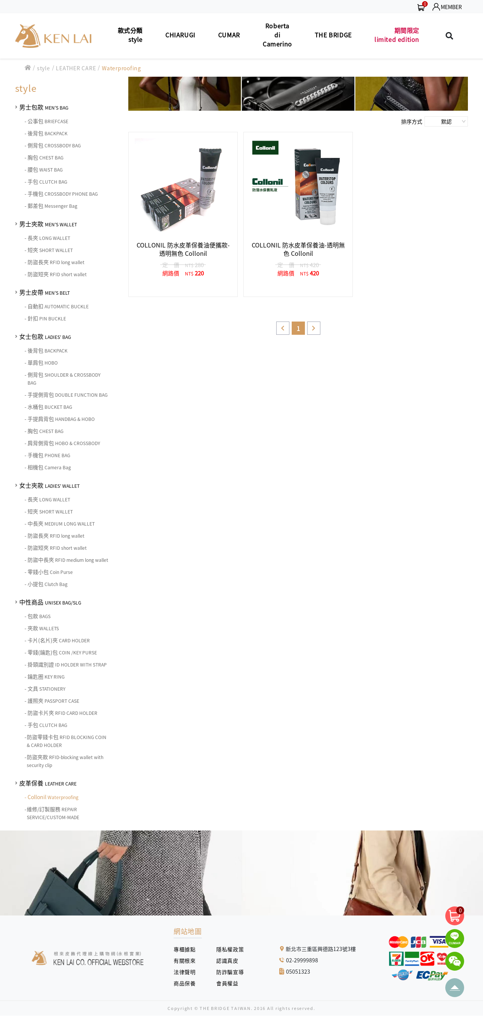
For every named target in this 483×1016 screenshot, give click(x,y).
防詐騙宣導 (230, 972)
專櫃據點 (184, 949)
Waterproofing (121, 68)
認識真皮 (230, 960)
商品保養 (187, 983)
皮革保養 (48, 782)
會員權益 (230, 983)
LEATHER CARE (76, 68)
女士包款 (45, 336)
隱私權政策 (227, 949)
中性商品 (50, 601)
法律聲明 (187, 972)
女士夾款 (49, 485)
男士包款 (43, 106)
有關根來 (187, 960)
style (43, 68)
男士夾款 (48, 223)
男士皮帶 (44, 292)
